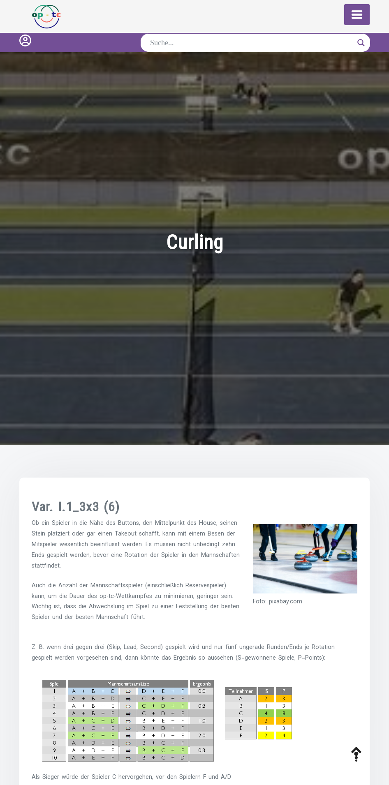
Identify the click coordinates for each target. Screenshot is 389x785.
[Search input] (251, 42)
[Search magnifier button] (361, 42)
